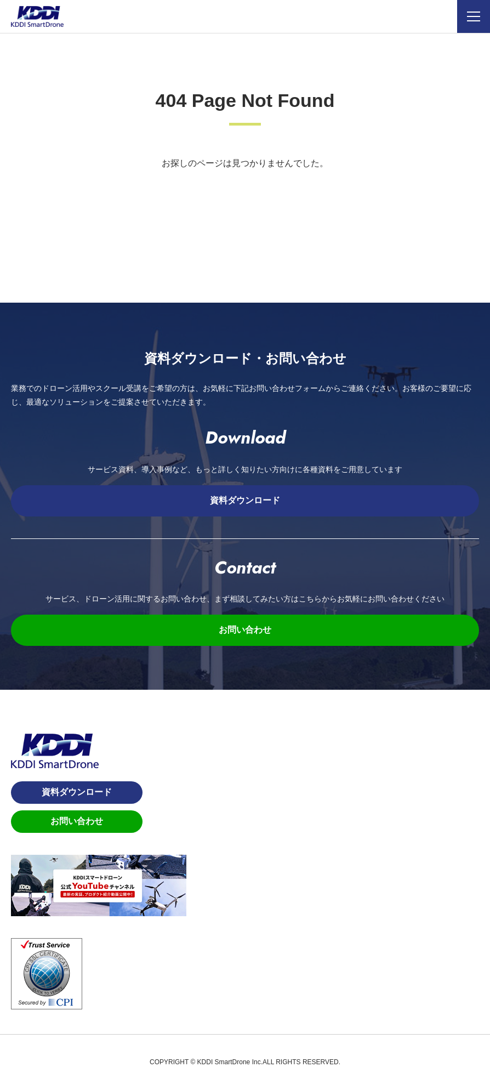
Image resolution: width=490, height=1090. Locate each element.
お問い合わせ (245, 629)
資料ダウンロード (245, 500)
